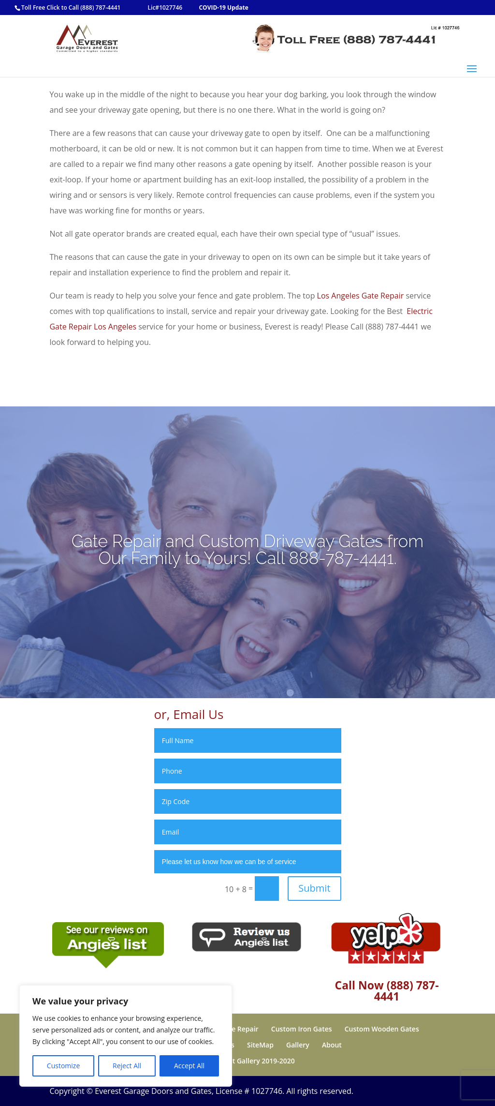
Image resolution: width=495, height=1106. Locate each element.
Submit (314, 888)
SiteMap (260, 1044)
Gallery (297, 1044)
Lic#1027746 (165, 7)
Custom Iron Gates (301, 1028)
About (332, 1044)
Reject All (127, 1065)
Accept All (189, 1065)
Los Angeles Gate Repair (360, 295)
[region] (125, 1036)
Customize (63, 1065)
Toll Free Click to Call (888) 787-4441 (70, 7)
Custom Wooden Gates (382, 1028)
